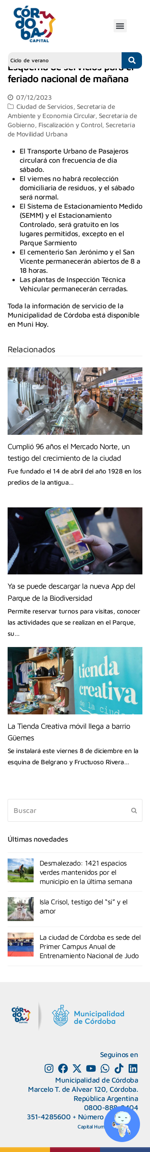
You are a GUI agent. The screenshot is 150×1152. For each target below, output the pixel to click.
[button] (120, 25)
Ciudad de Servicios (44, 106)
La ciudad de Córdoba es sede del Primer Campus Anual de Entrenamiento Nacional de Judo (90, 946)
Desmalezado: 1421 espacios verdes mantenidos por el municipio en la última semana (86, 872)
